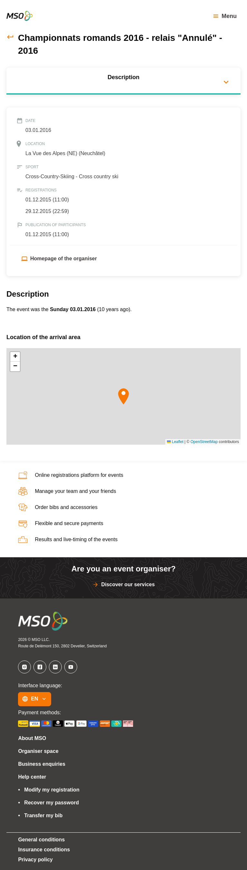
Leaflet (175, 442)
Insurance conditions (42, 849)
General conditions (39, 839)
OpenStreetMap (204, 442)
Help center (31, 777)
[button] (123, 396)
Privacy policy (34, 859)
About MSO (30, 738)
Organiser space (36, 751)
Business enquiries (39, 764)
